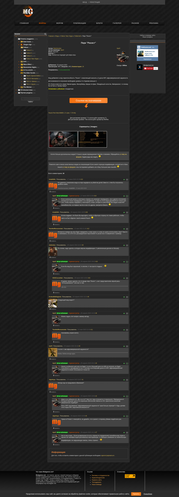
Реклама (153, 23)
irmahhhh (52, 179)
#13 (81, 179)
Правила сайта (97, 480)
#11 (92, 329)
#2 (96, 396)
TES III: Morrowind (31, 78)
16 (78, 66)
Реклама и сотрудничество (100, 475)
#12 (88, 228)
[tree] (30, 65)
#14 (95, 196)
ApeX (118, 48)
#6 (88, 297)
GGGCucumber (58, 278)
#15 (89, 278)
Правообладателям (98, 478)
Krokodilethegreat (55, 297)
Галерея (117, 23)
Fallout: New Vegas (32, 58)
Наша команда (96, 484)
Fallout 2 (28, 50)
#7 (96, 432)
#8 (96, 313)
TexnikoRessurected (56, 228)
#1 (82, 379)
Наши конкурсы (147, 37)
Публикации (79, 23)
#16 (86, 212)
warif (50, 346)
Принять (136, 494)
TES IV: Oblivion (31, 81)
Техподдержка (96, 482)
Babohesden (57, 48)
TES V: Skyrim (31, 84)
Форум (59, 23)
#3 (79, 346)
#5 (86, 416)
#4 (96, 363)
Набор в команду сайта (147, 35)
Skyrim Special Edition (33, 75)
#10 (96, 261)
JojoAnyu (52, 379)
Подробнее (148, 494)
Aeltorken (52, 245)
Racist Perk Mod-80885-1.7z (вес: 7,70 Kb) (62, 113)
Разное (135, 23)
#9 (82, 245)
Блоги (99, 23)
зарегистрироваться (108, 455)
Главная (24, 23)
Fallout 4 (29, 55)
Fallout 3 (29, 53)
